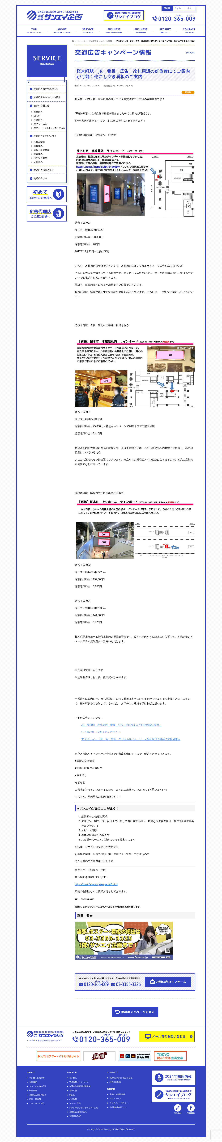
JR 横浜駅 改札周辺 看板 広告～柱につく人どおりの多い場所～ (121, 725)
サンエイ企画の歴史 (38, 1086)
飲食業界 (38, 154)
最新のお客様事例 (117, 1094)
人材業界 (38, 162)
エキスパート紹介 (37, 1103)
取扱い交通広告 (41, 105)
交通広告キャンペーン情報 (47, 97)
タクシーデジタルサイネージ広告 (49, 128)
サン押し (73, 1078)
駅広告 (37, 116)
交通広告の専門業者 (38, 1095)
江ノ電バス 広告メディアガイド (100, 732)
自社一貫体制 (35, 1099)
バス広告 (38, 120)
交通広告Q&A (40, 178)
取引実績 (33, 1090)
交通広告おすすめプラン (46, 89)
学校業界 (38, 146)
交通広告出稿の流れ (44, 170)
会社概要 (33, 1082)
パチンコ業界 (40, 158)
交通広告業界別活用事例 (79, 1086)
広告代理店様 (115, 1082)
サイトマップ (115, 1098)
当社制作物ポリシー (118, 1107)
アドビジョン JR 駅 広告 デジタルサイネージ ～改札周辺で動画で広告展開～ (130, 739)
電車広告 (38, 112)
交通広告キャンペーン (79, 1082)
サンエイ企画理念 (37, 1078)
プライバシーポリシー (119, 1103)
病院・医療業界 (41, 150)
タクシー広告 (40, 124)
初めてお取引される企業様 (120, 1078)
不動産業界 (39, 142)
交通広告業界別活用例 (45, 136)
